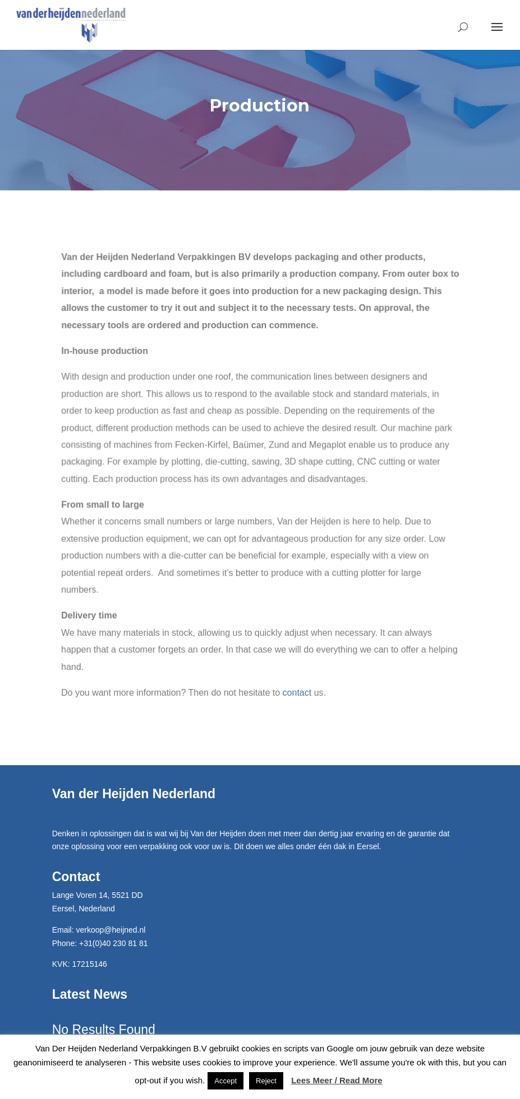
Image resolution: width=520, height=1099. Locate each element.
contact (296, 692)
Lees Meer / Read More (337, 1080)
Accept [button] (225, 1081)
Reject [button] (266, 1081)
